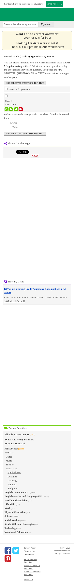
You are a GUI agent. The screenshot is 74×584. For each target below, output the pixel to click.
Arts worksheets (52, 47)
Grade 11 (11, 300)
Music (9, 460)
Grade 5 (24, 297)
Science (9, 515)
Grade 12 (21, 300)
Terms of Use (29, 551)
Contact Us (28, 579)
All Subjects (11, 448)
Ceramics (12, 476)
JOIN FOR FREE (55, 4)
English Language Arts (17, 491)
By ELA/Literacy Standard (19, 439)
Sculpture (13, 488)
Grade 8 (48, 297)
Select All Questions (17, 88)
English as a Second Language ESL (24, 495)
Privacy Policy (30, 547)
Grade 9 (57, 297)
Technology (11, 527)
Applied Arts (14, 472)
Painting (12, 484)
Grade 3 (16, 297)
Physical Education (15, 511)
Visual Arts (11, 468)
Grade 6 (32, 297)
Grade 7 (40, 297)
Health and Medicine (16, 500)
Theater (10, 464)
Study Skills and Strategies (19, 523)
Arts (7, 452)
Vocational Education (16, 531)
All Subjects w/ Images (17, 434)
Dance (9, 456)
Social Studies (12, 519)
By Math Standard (15, 443)
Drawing (12, 480)
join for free (42, 37)
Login (27, 37)
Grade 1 (8, 297)
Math (7, 507)
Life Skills (10, 503)
